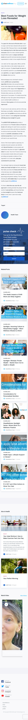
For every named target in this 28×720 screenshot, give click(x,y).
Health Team (6, 22)
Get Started (20, 3)
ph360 (4, 708)
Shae (4, 704)
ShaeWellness (6, 292)
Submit (14, 258)
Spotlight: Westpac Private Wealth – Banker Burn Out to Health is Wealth (13, 363)
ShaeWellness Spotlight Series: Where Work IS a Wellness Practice (11, 425)
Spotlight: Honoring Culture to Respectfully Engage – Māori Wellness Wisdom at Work (13, 329)
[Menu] (26, 3)
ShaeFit (4, 706)
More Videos (24, 595)
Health (2, 12)
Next (24, 628)
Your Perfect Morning (10, 578)
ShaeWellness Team (10, 300)
